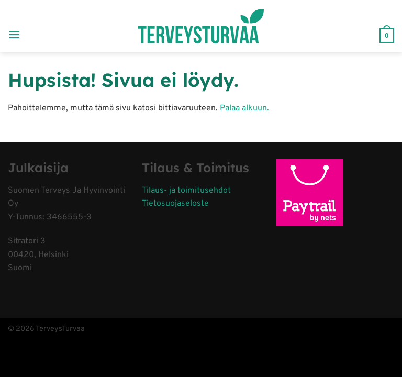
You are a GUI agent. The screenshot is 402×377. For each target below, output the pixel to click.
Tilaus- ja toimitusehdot (186, 190)
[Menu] (14, 26)
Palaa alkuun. (244, 108)
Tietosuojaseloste (175, 203)
